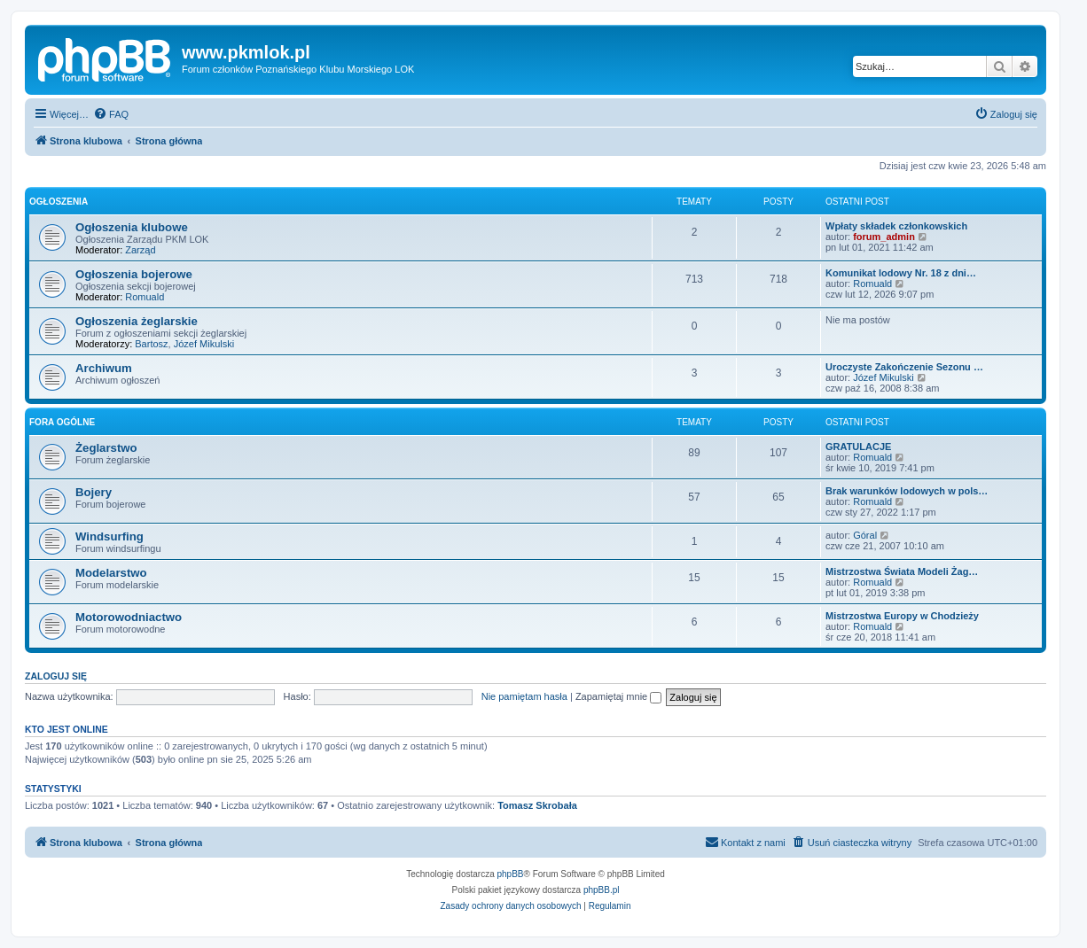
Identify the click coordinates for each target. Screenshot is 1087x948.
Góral (865, 535)
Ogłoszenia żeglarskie (136, 321)
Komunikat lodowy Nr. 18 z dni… (900, 273)
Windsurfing (109, 536)
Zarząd (140, 250)
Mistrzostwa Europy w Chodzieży (902, 615)
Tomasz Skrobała (537, 805)
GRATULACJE (858, 446)
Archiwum (103, 368)
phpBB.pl (601, 890)
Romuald (144, 296)
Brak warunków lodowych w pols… (906, 491)
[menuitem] (111, 114)
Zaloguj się (56, 676)
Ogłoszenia (58, 201)
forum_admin (884, 236)
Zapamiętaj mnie (618, 696)
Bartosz (151, 343)
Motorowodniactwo (128, 617)
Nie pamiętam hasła (524, 696)
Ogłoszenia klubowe (131, 227)
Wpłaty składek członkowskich (896, 226)
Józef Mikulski (204, 343)
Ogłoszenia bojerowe (133, 274)
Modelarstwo (111, 572)
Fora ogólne (62, 422)
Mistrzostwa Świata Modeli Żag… (901, 571)
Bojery (93, 492)
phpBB (510, 874)
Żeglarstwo (106, 448)
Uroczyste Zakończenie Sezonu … (904, 366)
